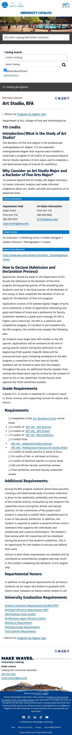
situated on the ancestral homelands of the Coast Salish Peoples (34, 698)
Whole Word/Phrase (17, 71)
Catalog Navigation (17, 87)
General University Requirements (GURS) (28, 605)
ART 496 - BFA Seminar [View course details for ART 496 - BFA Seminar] (38, 427)
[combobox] (36, 37)
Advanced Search (11, 75)
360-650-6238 (8, 674)
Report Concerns (25, 727)
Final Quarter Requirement (20, 631)
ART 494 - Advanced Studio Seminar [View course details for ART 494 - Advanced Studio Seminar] (31, 443)
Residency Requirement (18, 622)
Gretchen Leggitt (41, 693)
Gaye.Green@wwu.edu (16, 223)
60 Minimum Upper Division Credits (25, 618)
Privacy (38, 727)
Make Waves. (17, 658)
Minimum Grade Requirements (22, 626)
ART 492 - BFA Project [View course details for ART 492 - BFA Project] (38, 431)
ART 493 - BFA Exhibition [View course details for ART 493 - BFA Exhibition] (40, 435)
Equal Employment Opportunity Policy (36, 732)
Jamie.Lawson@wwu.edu (14, 678)
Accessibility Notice (52, 727)
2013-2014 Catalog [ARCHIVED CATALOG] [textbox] (26, 37)
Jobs (13, 727)
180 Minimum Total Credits (20, 614)
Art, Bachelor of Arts (44, 418)
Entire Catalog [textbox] (14, 57)
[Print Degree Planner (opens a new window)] (56, 98)
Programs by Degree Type (31, 114)
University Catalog (36, 13)
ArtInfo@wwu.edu (47, 219)
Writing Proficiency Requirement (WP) (26, 609)
